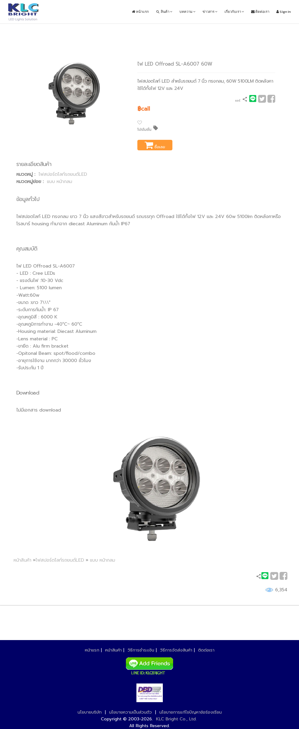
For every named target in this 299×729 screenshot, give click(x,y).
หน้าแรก (140, 11)
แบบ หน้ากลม (59, 181)
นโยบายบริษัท (90, 712)
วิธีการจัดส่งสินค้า (176, 650)
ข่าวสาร (210, 11)
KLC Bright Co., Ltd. (176, 719)
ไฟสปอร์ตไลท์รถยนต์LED (63, 174)
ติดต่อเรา (260, 11)
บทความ (187, 11)
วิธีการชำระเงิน (141, 650)
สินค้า (164, 11)
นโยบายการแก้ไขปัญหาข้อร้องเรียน (190, 712)
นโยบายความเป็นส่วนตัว (130, 712)
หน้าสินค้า (22, 560)
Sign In (283, 11)
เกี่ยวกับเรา (234, 11)
